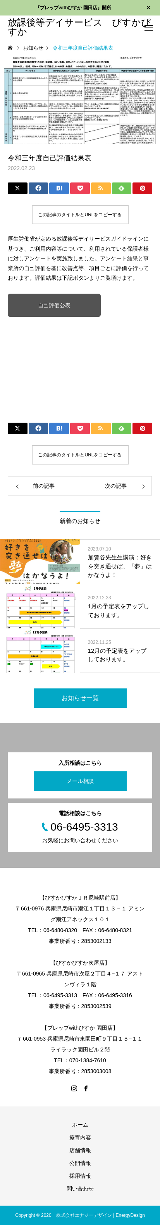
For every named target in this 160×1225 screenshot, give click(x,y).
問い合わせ (80, 1188)
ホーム (80, 1125)
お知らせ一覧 (80, 698)
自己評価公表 (54, 305)
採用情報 (80, 1176)
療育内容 (80, 1137)
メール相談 (80, 781)
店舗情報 (80, 1150)
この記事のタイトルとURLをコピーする (80, 214)
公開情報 (80, 1163)
